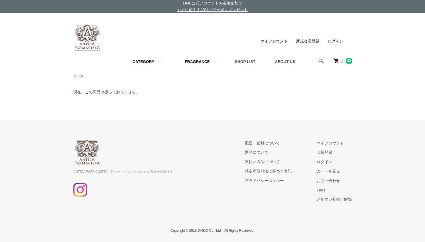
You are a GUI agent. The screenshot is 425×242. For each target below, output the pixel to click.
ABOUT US (285, 61)
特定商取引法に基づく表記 (268, 171)
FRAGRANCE (197, 61)
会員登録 (324, 152)
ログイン (335, 41)
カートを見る (328, 171)
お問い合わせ (328, 180)
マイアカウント (274, 41)
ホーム (78, 76)
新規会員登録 (307, 41)
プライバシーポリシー (264, 180)
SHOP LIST (245, 61)
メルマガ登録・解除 (334, 199)
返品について (256, 152)
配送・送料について (262, 143)
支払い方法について (262, 161)
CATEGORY (143, 61)
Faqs (321, 190)
